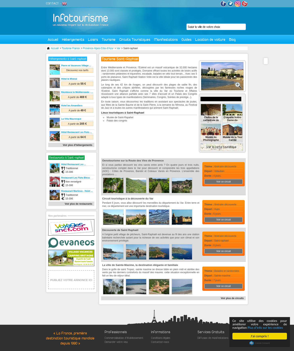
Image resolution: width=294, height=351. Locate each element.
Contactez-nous (160, 342)
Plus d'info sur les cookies (265, 328)
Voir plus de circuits (232, 298)
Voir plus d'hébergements (77, 145)
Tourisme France (71, 48)
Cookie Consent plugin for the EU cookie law (260, 343)
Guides (186, 39)
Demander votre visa (116, 342)
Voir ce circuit (223, 181)
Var (118, 48)
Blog (232, 39)
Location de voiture (210, 39)
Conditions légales (160, 338)
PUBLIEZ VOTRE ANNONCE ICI (71, 280)
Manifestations (166, 39)
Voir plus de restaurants (78, 203)
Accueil (53, 39)
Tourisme (109, 39)
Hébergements (73, 39)
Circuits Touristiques (134, 39)
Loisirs (93, 39)
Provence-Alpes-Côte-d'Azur (98, 48)
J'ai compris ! (260, 336)
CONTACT (52, 3)
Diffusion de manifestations (212, 338)
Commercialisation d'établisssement (124, 338)
